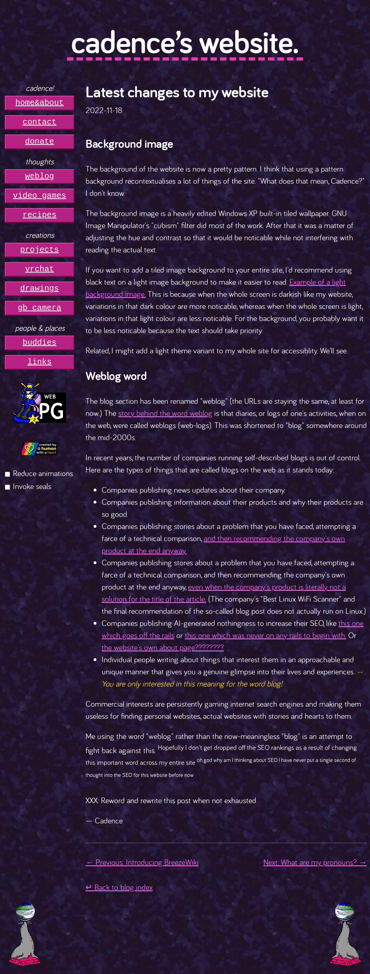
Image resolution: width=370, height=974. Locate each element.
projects (39, 249)
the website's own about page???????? (163, 647)
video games (39, 195)
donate (39, 141)
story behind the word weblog (165, 413)
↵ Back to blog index (119, 887)
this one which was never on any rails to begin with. (265, 635)
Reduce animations (43, 473)
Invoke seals (32, 486)
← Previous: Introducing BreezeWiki (142, 862)
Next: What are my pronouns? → (315, 862)
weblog (39, 176)
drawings (39, 288)
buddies (39, 342)
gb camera (39, 307)
